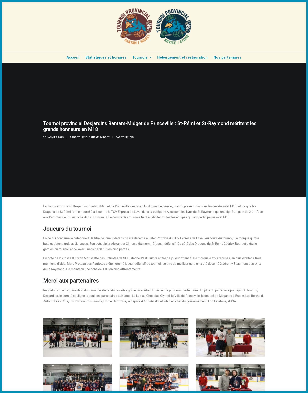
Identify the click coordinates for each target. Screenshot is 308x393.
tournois (127, 135)
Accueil (73, 57)
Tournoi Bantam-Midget (93, 135)
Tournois (141, 57)
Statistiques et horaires (105, 57)
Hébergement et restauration (182, 57)
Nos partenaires (227, 57)
